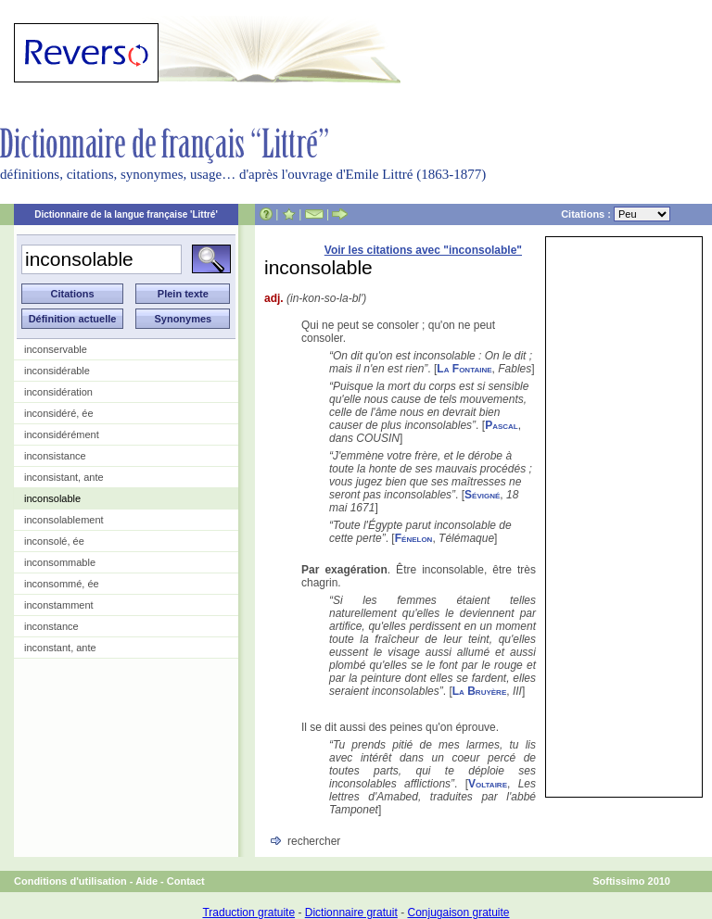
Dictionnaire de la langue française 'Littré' (126, 214)
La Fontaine (464, 368)
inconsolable (52, 498)
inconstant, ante (60, 647)
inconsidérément (61, 434)
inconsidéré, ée (59, 413)
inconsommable (59, 562)
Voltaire (487, 783)
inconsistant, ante (64, 477)
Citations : (615, 214)
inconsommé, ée (61, 583)
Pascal (501, 425)
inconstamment (59, 605)
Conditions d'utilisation (70, 881)
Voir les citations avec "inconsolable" (423, 250)
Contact (186, 881)
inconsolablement (64, 519)
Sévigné (482, 494)
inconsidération (58, 391)
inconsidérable (57, 370)
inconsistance (55, 455)
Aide (146, 881)
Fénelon (414, 538)
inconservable (55, 349)
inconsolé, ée (54, 541)
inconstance (51, 626)
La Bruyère (479, 691)
